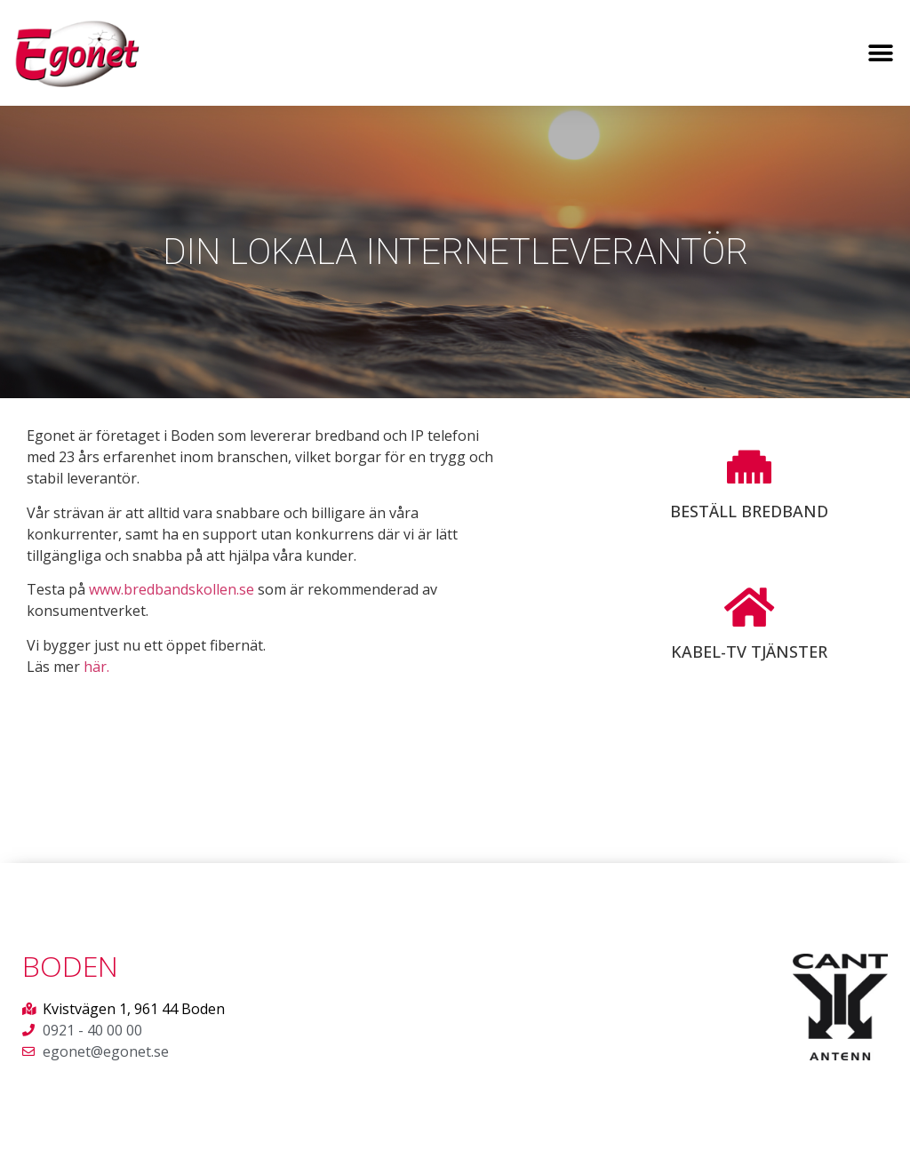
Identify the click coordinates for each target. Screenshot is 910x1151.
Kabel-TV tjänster (749, 651)
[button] (881, 53)
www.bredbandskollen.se (171, 589)
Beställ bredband (749, 511)
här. (96, 666)
